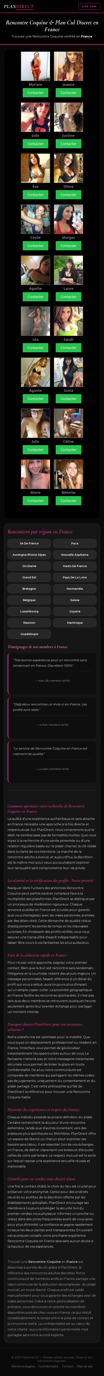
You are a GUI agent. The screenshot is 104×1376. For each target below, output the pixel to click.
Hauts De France (75, 566)
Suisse (74, 600)
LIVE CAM (89, 6)
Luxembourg (29, 611)
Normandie (75, 588)
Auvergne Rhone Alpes (29, 554)
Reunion (29, 622)
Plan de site (85, 1366)
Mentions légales (23, 1366)
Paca (74, 543)
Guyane (74, 611)
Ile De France (29, 543)
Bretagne (29, 588)
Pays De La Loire (75, 577)
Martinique (75, 622)
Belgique (29, 600)
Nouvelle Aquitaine (74, 554)
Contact (67, 1366)
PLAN (19, 6)
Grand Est (29, 577)
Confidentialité (48, 1366)
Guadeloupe (29, 634)
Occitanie (29, 566)
